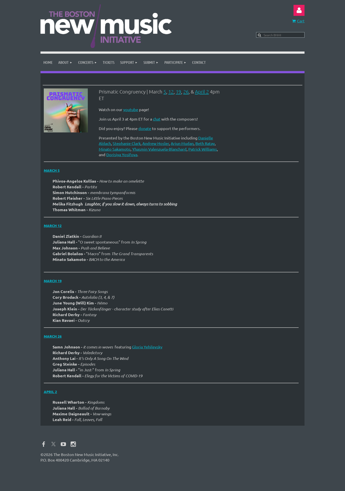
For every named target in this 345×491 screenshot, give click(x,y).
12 (171, 91)
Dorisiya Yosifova (121, 154)
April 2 (202, 91)
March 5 (52, 170)
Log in (299, 10)
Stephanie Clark (127, 143)
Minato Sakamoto (114, 149)
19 (178, 91)
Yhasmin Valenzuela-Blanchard (159, 149)
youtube (130, 109)
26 (186, 91)
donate (144, 128)
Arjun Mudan (182, 143)
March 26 (53, 336)
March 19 (53, 280)
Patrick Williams (202, 149)
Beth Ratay (205, 143)
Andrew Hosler (155, 143)
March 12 (53, 225)
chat (156, 119)
